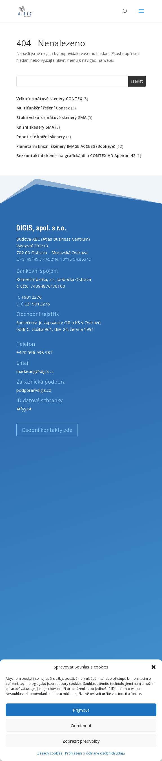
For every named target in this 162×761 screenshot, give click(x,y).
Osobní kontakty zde (47, 429)
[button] (153, 667)
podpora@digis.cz (33, 390)
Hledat (137, 81)
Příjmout (81, 710)
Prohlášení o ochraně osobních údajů (95, 753)
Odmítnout (81, 725)
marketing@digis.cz (35, 371)
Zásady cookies (49, 753)
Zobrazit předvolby (81, 741)
